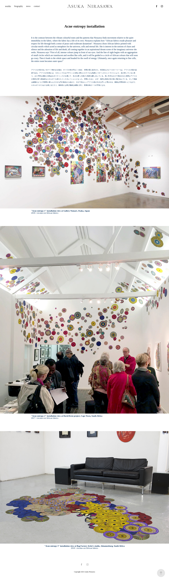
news (28, 6)
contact (37, 6)
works (8, 6)
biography (18, 6)
